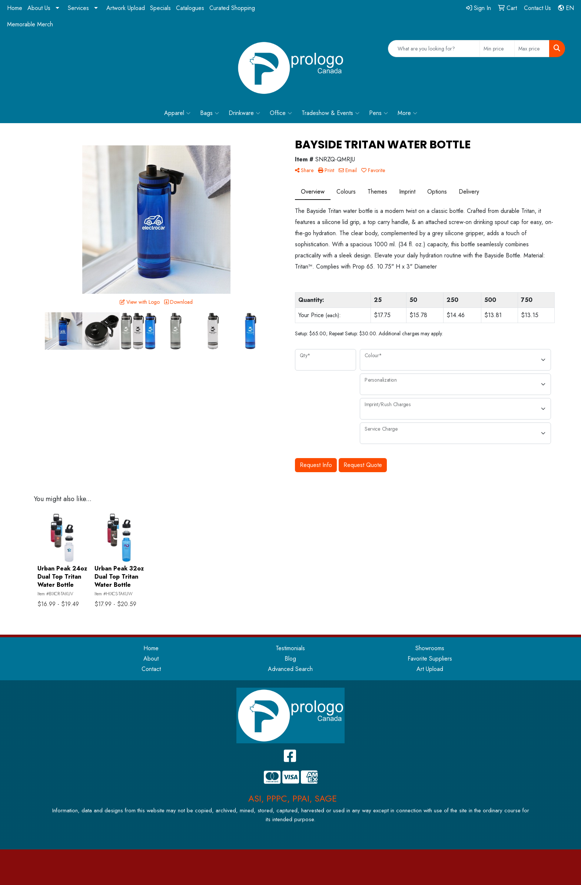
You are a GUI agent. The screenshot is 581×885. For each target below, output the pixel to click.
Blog (290, 658)
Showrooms (429, 648)
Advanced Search (290, 669)
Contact (151, 669)
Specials (160, 8)
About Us (38, 8)
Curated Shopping (232, 8)
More (407, 113)
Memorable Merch (30, 24)
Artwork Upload (125, 8)
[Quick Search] (434, 48)
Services (78, 8)
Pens (378, 113)
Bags (209, 113)
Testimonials (290, 648)
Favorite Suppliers (430, 658)
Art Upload (429, 669)
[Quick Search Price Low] (497, 48)
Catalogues (190, 8)
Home (14, 8)
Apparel (177, 113)
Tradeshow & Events (330, 113)
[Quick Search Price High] (532, 48)
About (151, 658)
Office (281, 113)
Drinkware (244, 113)
